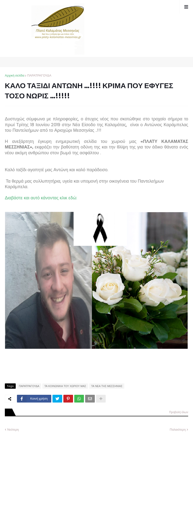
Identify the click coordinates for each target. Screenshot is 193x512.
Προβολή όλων (178, 412)
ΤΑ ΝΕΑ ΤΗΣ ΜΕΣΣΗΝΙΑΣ (107, 386)
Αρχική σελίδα (14, 75)
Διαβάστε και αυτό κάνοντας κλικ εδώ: (41, 198)
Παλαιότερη (178, 429)
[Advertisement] (41, 468)
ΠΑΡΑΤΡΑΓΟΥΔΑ (39, 75)
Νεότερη (13, 429)
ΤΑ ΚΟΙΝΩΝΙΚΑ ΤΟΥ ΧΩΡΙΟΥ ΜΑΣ (65, 386)
